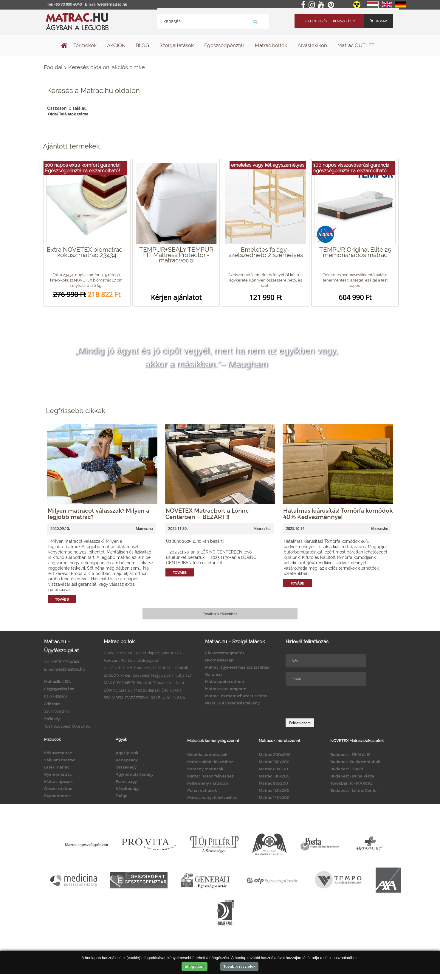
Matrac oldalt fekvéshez (210, 761)
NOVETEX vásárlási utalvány (232, 703)
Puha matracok (202, 790)
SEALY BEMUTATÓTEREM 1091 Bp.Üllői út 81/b (144, 697)
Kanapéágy (127, 759)
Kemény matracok (205, 768)
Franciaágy (126, 781)
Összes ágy (126, 767)
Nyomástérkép (219, 660)
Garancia (214, 674)
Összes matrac (58, 788)
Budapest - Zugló (346, 768)
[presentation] (331, 702)
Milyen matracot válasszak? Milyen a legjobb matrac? (98, 513)
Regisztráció (344, 21)
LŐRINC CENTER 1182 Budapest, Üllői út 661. (143, 690)
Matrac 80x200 (273, 768)
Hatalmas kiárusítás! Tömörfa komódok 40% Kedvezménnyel (338, 513)
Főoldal (53, 67)
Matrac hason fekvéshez (210, 776)
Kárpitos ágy (128, 788)
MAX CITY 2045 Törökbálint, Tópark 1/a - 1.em (144, 682)
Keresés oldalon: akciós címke (106, 67)
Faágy (121, 795)
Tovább (62, 599)
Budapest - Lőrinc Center (354, 790)
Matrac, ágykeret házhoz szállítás (237, 667)
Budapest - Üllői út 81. (350, 754)
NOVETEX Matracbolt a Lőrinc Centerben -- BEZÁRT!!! (207, 513)
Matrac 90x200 (273, 783)
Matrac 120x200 (274, 790)
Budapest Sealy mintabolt (355, 761)
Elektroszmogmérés (224, 652)
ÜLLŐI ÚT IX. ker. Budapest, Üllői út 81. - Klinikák (146, 667)
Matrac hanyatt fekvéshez (212, 797)
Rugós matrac (57, 795)
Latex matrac (56, 767)
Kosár (378, 21)
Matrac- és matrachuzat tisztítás (236, 695)
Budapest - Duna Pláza (352, 776)
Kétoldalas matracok (207, 754)
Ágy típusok (127, 752)
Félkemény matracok (208, 783)
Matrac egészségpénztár (87, 844)
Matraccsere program (226, 688)
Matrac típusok (58, 781)
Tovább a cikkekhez (220, 614)
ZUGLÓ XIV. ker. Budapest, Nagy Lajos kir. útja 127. (148, 675)
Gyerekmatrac (58, 774)
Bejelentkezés (315, 21)
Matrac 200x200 (275, 754)
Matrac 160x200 (274, 761)
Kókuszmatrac (58, 752)
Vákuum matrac (59, 759)
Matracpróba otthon (224, 681)
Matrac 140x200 (274, 797)
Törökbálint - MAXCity (351, 783)
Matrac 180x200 (274, 776)
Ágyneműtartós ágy (135, 774)
